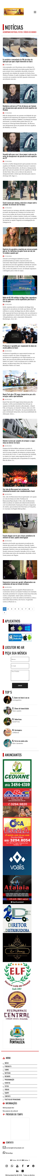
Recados (7, 1076)
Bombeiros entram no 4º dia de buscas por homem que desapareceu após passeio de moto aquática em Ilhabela (20, 108)
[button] (35, 12)
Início (7, 1063)
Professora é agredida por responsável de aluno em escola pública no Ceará (19, 347)
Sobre (7, 1069)
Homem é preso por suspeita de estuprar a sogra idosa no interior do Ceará (19, 442)
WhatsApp (9, 1153)
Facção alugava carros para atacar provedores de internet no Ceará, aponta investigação (19, 537)
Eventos (7, 1083)
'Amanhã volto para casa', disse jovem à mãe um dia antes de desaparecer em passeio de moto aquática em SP (20, 156)
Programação (9, 1079)
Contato (7, 1096)
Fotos (7, 1086)
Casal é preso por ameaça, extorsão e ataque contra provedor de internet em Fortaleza (20, 204)
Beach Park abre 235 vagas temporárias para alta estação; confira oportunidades (19, 395)
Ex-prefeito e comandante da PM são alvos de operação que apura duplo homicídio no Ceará (18, 60)
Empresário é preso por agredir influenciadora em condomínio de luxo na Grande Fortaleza (19, 583)
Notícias (8, 1073)
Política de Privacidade (12, 1099)
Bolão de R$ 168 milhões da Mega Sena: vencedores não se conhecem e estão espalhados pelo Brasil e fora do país (20, 299)
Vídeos (7, 1089)
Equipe (7, 1093)
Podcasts (8, 1066)
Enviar (20, 685)
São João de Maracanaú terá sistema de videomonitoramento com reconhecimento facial (19, 490)
